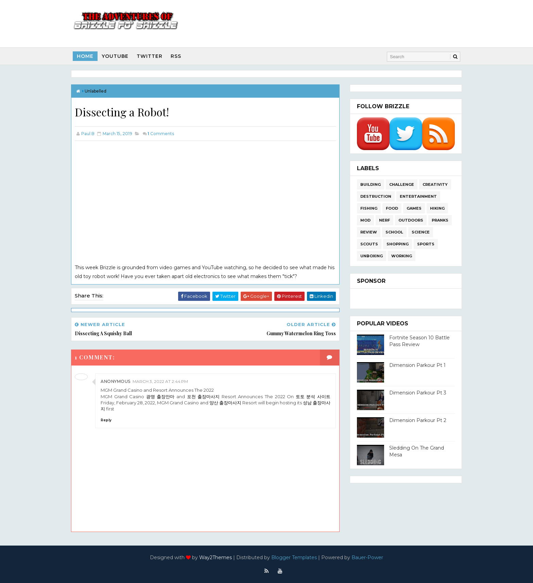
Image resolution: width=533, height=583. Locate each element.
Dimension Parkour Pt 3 (417, 393)
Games (414, 208)
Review (368, 232)
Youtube (115, 56)
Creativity (435, 184)
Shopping (397, 244)
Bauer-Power (367, 557)
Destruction (375, 196)
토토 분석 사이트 (313, 396)
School (394, 232)
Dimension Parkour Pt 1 (417, 365)
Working (401, 256)
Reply (106, 420)
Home (85, 56)
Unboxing (371, 256)
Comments (161, 133)
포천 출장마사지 (203, 396)
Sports (425, 244)
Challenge (401, 184)
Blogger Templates (294, 557)
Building (370, 184)
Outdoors (410, 220)
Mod (365, 220)
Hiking (437, 208)
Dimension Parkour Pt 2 (417, 420)
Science (421, 232)
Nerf (384, 220)
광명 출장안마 (160, 396)
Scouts (369, 244)
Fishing (368, 208)
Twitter (149, 56)
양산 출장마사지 (225, 402)
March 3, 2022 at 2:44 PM (160, 381)
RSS (176, 56)
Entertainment (418, 196)
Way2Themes (215, 557)
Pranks (440, 220)
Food (392, 208)
